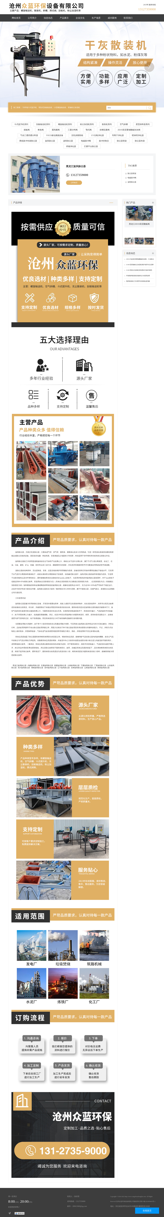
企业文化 (80, 18)
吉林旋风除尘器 (77, 668)
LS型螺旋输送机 (60, 107)
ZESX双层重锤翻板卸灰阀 (129, 130)
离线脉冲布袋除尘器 (28, 141)
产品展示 (64, 18)
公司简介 (32, 18)
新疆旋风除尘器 (60, 665)
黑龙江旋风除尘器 (19, 665)
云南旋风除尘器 (73, 665)
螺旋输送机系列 (65, 124)
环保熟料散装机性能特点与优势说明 (138, 276)
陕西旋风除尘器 (103, 668)
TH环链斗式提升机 (29, 107)
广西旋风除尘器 (100, 665)
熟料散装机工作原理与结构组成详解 (138, 281)
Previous (15, 67)
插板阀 (27, 130)
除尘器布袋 (140, 141)
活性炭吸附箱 (77, 135)
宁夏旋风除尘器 (87, 665)
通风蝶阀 (56, 130)
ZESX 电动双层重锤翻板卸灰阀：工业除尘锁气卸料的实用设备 (140, 260)
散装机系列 (107, 124)
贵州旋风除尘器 (50, 668)
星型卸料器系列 (143, 124)
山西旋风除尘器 (90, 668)
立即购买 (74, 183)
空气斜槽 (124, 124)
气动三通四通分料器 (29, 135)
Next (149, 67)
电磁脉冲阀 (86, 141)
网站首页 (16, 18)
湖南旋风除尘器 (37, 668)
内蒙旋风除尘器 (34, 665)
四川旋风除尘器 (24, 668)
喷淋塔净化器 (138, 135)
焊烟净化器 (71, 146)
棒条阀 (41, 130)
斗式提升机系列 (21, 124)
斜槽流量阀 (105, 130)
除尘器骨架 (122, 141)
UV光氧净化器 (97, 135)
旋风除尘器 (50, 141)
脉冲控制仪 (104, 141)
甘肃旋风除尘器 (47, 665)
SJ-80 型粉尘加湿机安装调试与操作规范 (139, 270)
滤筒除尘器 (68, 141)
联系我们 (128, 18)
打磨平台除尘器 (91, 146)
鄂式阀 (89, 130)
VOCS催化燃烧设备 (54, 135)
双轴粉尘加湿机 (74, 107)
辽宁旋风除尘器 (64, 668)
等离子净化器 (118, 135)
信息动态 (48, 18)
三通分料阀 (73, 130)
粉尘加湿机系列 (87, 124)
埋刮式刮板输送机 (45, 107)
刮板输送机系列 (43, 124)
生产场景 (96, 18)
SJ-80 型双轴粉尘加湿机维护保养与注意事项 (140, 265)
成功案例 (112, 18)
